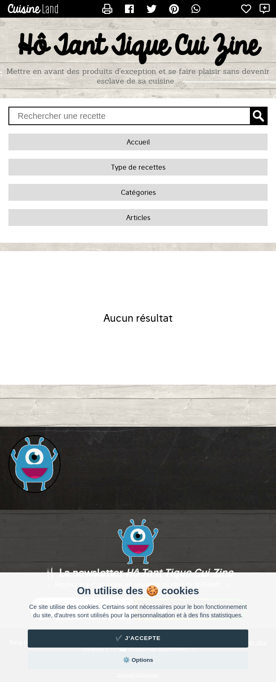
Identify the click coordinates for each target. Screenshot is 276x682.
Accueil (138, 142)
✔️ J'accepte (138, 638)
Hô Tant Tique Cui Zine (138, 46)
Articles (138, 217)
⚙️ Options (138, 660)
